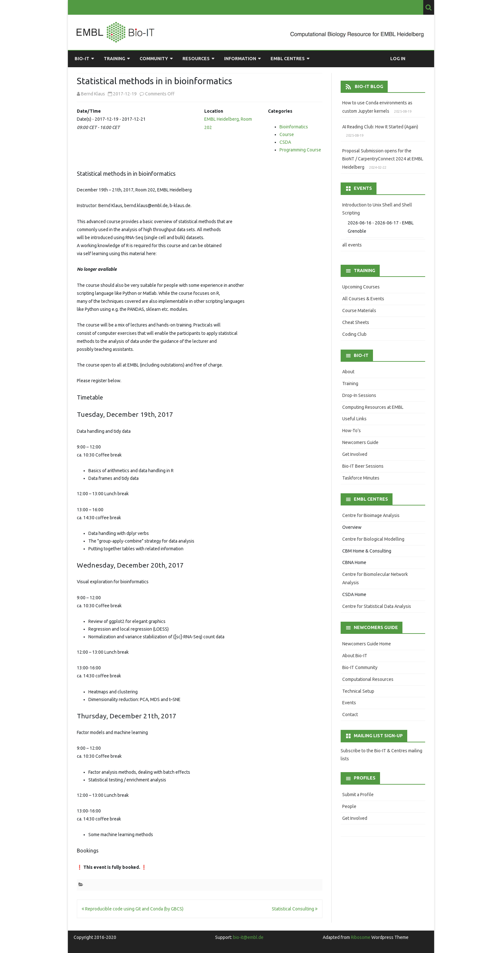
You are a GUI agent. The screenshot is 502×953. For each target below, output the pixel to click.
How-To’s (351, 430)
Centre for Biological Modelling (373, 539)
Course (286, 134)
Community (154, 58)
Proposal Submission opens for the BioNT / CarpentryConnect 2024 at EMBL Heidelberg (382, 159)
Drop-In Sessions (359, 395)
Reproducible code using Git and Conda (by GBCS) (132, 908)
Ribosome (360, 937)
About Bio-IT (354, 655)
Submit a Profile (358, 794)
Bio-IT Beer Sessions (363, 466)
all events (352, 244)
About (348, 371)
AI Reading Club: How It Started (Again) (380, 126)
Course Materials (359, 310)
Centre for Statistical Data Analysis (376, 606)
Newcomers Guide (360, 442)
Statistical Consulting (295, 908)
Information (240, 58)
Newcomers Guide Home (366, 643)
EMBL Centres (288, 58)
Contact (350, 714)
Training (114, 58)
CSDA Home (354, 594)
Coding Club (354, 334)
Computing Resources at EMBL (372, 407)
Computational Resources (367, 679)
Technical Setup (358, 691)
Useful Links (354, 418)
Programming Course (300, 149)
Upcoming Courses (361, 286)
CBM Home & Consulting (366, 550)
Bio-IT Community (359, 667)
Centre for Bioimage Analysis (371, 515)
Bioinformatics (293, 126)
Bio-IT (82, 58)
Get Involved (354, 454)
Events (349, 702)
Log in (397, 58)
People (349, 806)
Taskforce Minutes (360, 478)
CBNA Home (354, 562)
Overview (351, 527)
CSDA (285, 142)
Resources (196, 58)
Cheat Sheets (355, 322)
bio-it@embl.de (248, 937)
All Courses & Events (363, 298)
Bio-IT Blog (369, 86)
